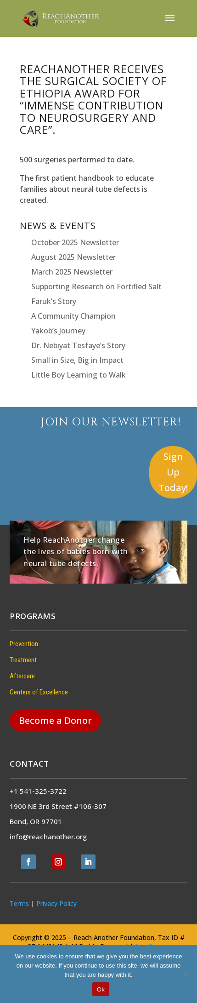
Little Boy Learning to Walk (78, 375)
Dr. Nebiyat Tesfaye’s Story (78, 345)
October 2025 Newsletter (75, 242)
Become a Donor (55, 720)
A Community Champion (73, 316)
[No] (185, 974)
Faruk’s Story (53, 301)
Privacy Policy (56, 903)
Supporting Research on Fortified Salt (96, 286)
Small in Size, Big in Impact (77, 360)
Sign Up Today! (173, 472)
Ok (101, 989)
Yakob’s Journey (58, 331)
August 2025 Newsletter (73, 257)
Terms (19, 903)
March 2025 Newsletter (72, 272)
